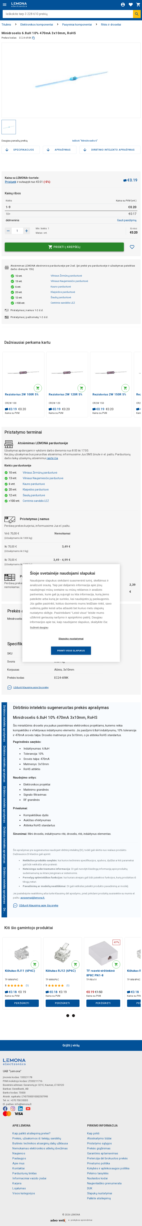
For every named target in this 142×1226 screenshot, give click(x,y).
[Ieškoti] (137, 14)
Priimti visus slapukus (93, 644)
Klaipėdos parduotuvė (63, 292)
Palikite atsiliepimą (99, 1198)
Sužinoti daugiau (39, 633)
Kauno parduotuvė (61, 286)
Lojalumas (19, 1188)
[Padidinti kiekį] (8, 230)
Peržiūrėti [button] (21, 1003)
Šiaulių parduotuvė (61, 297)
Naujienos (18, 1153)
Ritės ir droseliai (111, 24)
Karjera (16, 1183)
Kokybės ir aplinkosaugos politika (108, 1168)
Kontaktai (18, 1168)
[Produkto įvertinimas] (15, 985)
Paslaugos (19, 1158)
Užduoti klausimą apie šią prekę (28, 687)
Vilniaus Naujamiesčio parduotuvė (69, 281)
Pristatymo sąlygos (99, 1143)
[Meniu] (4, 4)
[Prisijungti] (122, 4)
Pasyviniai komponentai (77, 24)
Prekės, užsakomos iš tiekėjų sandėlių (36, 1138)
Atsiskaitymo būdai (99, 1138)
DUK (89, 1188)
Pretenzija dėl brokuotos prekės (107, 1158)
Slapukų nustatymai (99, 1193)
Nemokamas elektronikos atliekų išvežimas (40, 1148)
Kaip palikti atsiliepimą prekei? (31, 1133)
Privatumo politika (98, 1163)
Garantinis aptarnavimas (102, 1153)
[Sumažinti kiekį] (26, 230)
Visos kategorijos (23, 1193)
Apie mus (18, 1163)
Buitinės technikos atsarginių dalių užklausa (40, 1143)
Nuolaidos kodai (97, 1178)
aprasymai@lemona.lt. (32, 897)
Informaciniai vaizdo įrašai (29, 1178)
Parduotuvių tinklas (24, 1173)
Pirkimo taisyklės (98, 1173)
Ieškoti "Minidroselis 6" (85, 140)
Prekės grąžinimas (99, 1148)
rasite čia (52, 458)
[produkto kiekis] (17, 230)
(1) (27, 985)
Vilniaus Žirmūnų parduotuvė (66, 275)
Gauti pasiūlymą (126, 220)
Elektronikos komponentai (36, 24)
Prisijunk (10, 181)
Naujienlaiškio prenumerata (104, 1183)
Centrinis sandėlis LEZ (63, 302)
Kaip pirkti (93, 1133)
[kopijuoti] (33, 38)
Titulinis (6, 24)
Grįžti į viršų (71, 1045)
